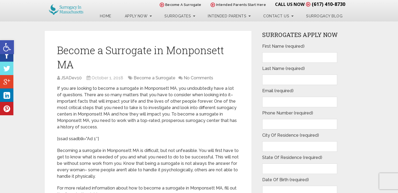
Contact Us (276, 16)
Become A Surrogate (180, 5)
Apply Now (136, 16)
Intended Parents (227, 16)
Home (105, 16)
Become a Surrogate (154, 77)
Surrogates (177, 16)
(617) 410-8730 (328, 4)
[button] (7, 47)
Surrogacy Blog (324, 16)
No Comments (198, 77)
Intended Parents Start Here (238, 5)
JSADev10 (71, 77)
